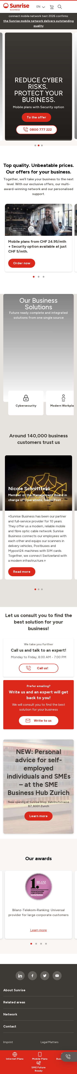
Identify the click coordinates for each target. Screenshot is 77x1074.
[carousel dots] (35, 145)
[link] (38, 23)
